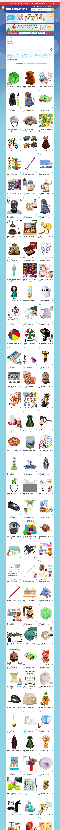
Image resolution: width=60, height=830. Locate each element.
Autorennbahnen (10, 39)
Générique (10, 87)
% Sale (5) (39, 63)
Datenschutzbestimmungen (43, 1)
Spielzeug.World (10, 37)
